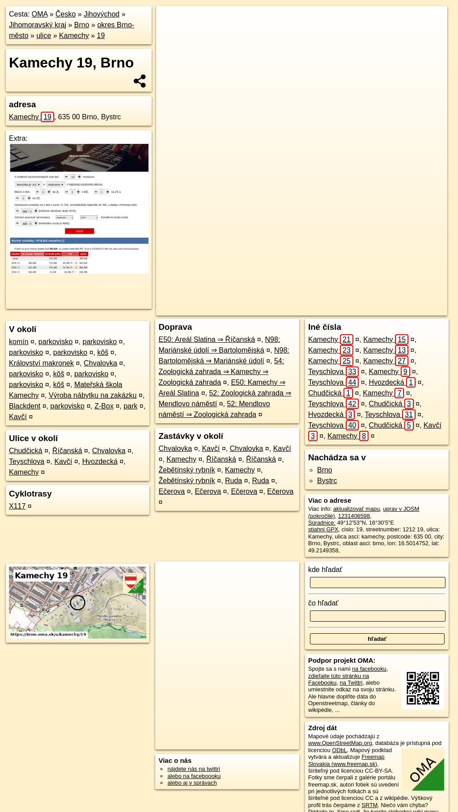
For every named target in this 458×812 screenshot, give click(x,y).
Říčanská (67, 450)
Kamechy (74, 35)
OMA (40, 14)
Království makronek (41, 363)
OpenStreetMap (289, 308)
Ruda (233, 480)
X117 (17, 506)
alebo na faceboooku (194, 776)
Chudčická (25, 450)
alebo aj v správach (191, 782)
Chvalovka (100, 363)
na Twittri (350, 682)
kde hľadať (325, 569)
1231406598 (354, 516)
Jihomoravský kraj (37, 25)
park (130, 406)
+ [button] (171, 21)
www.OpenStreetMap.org (340, 743)
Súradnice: (321, 522)
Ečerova (171, 491)
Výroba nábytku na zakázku (93, 395)
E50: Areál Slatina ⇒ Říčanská (206, 339)
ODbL (339, 750)
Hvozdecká (100, 461)
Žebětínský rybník (186, 470)
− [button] (171, 35)
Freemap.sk (335, 308)
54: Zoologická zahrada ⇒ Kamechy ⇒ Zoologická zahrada (221, 371)
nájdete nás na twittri (193, 769)
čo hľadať (323, 603)
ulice (43, 35)
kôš (102, 352)
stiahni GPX (323, 529)
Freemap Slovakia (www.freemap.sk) (346, 760)
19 (101, 35)
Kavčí (18, 417)
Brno (81, 25)
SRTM (369, 805)
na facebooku (369, 668)
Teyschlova (26, 461)
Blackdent (24, 406)
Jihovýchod (101, 14)
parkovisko (55, 341)
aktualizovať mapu (356, 508)
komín (19, 341)
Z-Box (104, 406)
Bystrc (327, 480)
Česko (65, 14)
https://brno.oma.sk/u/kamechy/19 (405, 308)
